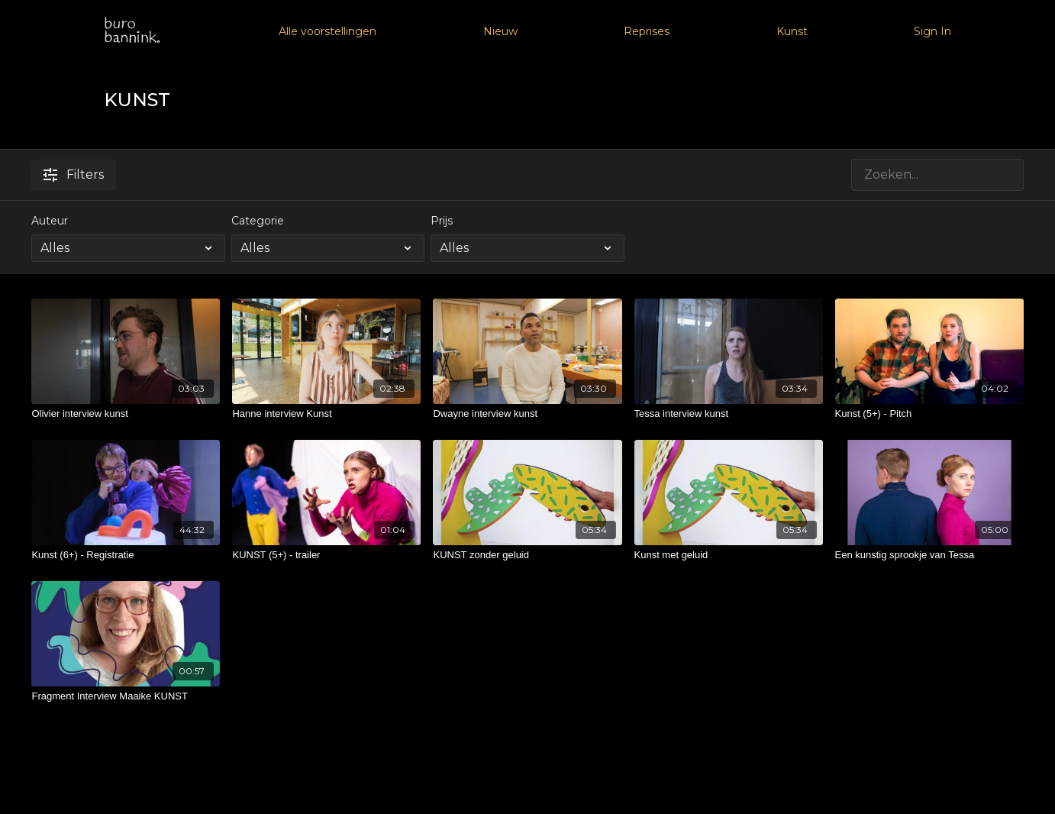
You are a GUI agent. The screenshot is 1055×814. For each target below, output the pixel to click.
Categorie (257, 221)
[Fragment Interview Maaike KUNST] (125, 696)
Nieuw (500, 31)
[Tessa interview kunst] (728, 414)
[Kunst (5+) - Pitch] (929, 414)
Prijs (442, 221)
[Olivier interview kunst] (125, 414)
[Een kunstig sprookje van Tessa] (929, 555)
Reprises (646, 31)
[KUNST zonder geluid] (527, 555)
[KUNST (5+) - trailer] (326, 555)
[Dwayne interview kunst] (527, 414)
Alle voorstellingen (327, 31)
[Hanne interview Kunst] (326, 414)
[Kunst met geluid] (728, 555)
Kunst (792, 31)
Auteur (49, 221)
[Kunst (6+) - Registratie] (125, 555)
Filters (74, 174)
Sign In (932, 31)
